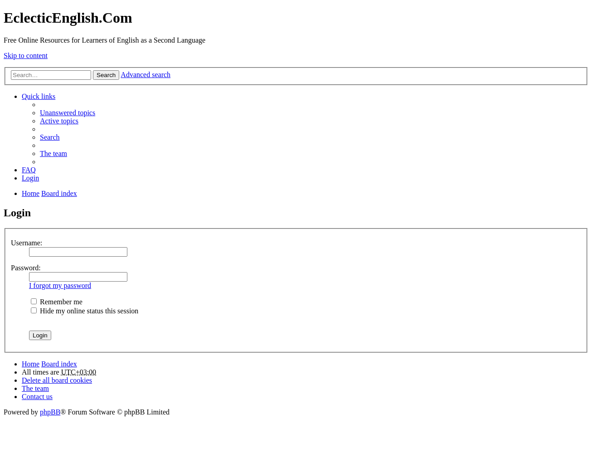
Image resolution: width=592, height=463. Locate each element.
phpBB (50, 412)
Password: (26, 268)
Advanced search (145, 74)
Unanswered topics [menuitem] (67, 113)
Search (106, 75)
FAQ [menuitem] (29, 170)
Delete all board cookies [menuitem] (57, 380)
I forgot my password (60, 285)
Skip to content (26, 55)
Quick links (38, 96)
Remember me (56, 302)
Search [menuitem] (50, 137)
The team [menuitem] (53, 153)
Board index (59, 364)
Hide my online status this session (84, 311)
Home (30, 364)
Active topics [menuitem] (59, 121)
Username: (26, 243)
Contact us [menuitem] (37, 396)
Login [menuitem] (30, 178)
